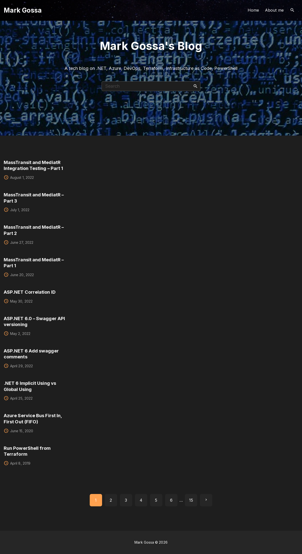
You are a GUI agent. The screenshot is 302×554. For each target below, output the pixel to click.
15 (191, 500)
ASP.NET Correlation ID (30, 292)
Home (253, 10)
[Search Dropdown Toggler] (292, 10)
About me (274, 10)
